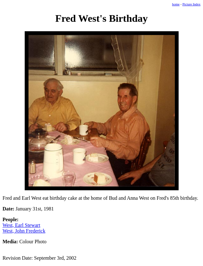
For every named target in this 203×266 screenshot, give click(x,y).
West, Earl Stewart (21, 225)
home (176, 4)
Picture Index (191, 4)
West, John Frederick (24, 230)
